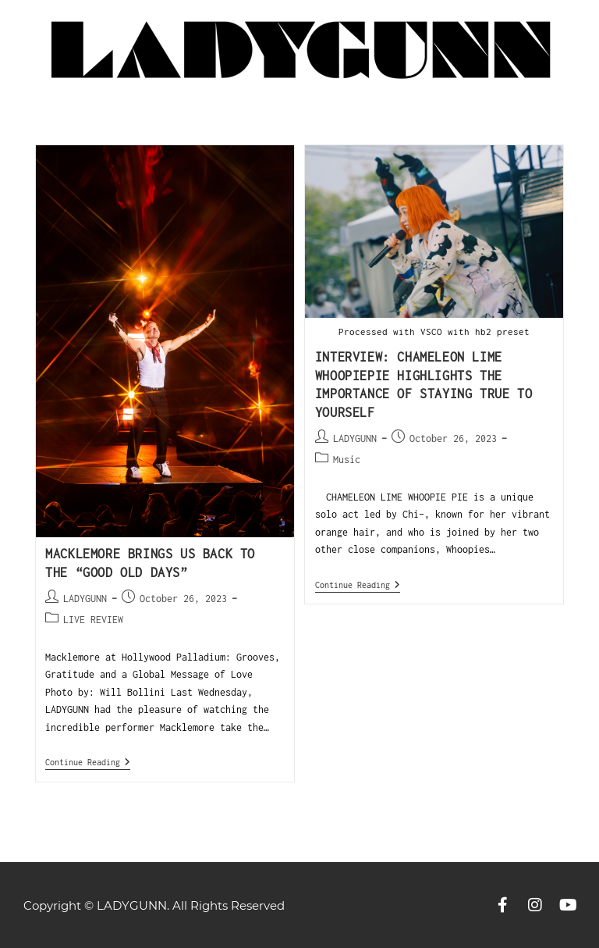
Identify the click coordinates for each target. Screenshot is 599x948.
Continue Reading (87, 762)
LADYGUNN (85, 598)
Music (346, 459)
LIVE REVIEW (93, 619)
